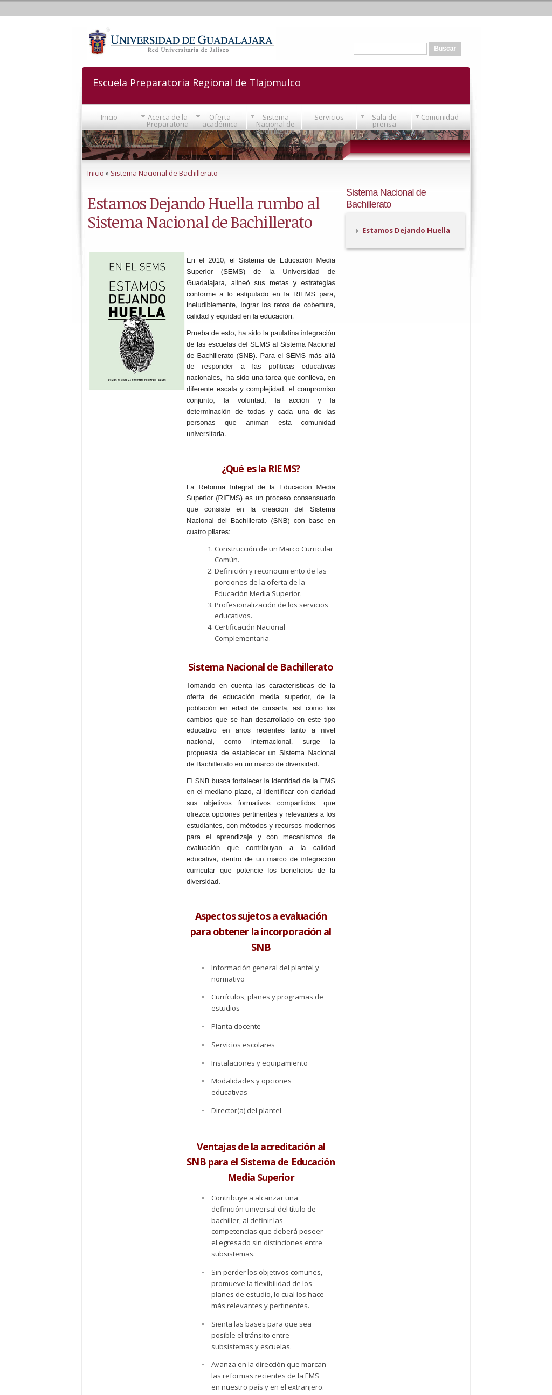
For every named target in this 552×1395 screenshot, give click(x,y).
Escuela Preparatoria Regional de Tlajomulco (197, 81)
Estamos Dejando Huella (406, 230)
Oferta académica (220, 120)
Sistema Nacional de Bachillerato (275, 124)
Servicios (329, 117)
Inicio (109, 117)
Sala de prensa (384, 120)
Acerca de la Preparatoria (168, 120)
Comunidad (440, 117)
